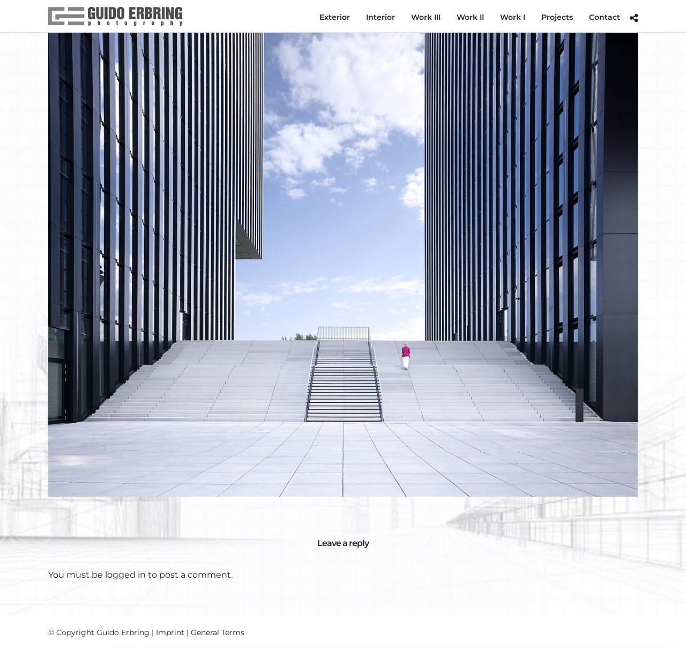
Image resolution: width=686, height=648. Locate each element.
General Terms (217, 632)
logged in (125, 575)
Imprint (170, 632)
